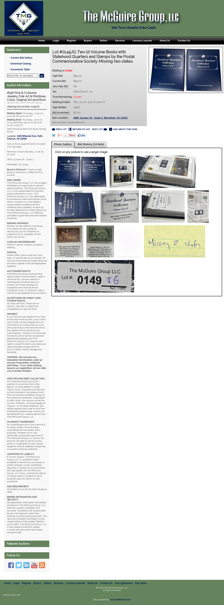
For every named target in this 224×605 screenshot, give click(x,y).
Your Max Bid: (60, 86)
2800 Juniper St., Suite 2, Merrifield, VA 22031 (100, 117)
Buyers (88, 40)
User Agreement (124, 583)
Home (41, 40)
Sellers (103, 40)
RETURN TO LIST (79, 129)
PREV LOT (59, 129)
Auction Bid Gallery (21, 57)
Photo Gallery (63, 144)
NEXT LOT (99, 129)
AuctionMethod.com (120, 599)
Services (120, 40)
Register (71, 40)
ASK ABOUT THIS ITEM (123, 129)
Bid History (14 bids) (91, 144)
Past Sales (141, 583)
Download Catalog (21, 63)
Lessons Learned (142, 40)
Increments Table (20, 69)
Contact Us (184, 40)
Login (56, 40)
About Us (165, 40)
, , (25, 137)
